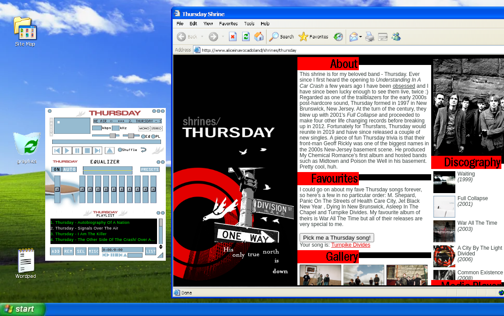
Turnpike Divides (350, 245)
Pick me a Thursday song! (337, 237)
